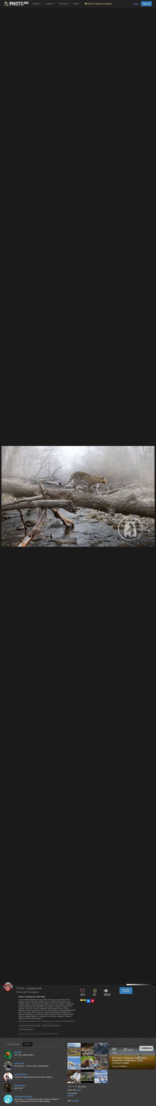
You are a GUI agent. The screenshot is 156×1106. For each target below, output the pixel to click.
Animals (70, 1095)
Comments (14, 1044)
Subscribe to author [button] (126, 991)
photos (81, 1086)
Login (135, 4)
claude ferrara (19, 1085)
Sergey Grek (19, 1063)
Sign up (146, 4)
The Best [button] (64, 4)
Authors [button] (50, 4)
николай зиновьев (26, 1029)
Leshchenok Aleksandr (23, 1096)
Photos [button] (37, 4)
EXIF (27, 1044)
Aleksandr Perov (20, 1074)
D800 (79, 1090)
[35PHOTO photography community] (16, 3)
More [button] (77, 4)
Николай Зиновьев (27, 992)
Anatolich (18, 1052)
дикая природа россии (51, 1025)
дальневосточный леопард (30, 1025)
